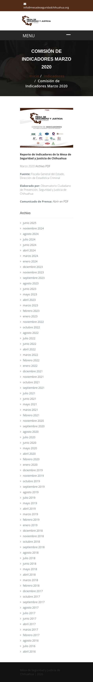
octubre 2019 (31, 481)
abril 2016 (29, 651)
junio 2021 (29, 399)
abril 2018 (29, 574)
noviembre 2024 (33, 228)
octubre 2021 (31, 382)
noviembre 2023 (33, 272)
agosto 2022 (31, 333)
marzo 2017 (30, 629)
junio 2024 (29, 245)
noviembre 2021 (33, 377)
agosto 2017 (31, 607)
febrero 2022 (31, 360)
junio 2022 (29, 344)
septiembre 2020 (34, 426)
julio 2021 (29, 393)
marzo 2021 (30, 410)
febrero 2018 (31, 585)
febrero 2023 (31, 311)
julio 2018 (29, 558)
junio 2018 (29, 563)
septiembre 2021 (34, 388)
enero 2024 (30, 261)
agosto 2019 (31, 492)
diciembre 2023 (33, 267)
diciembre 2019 (33, 470)
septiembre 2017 (34, 602)
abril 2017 (29, 624)
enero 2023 (30, 316)
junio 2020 (29, 443)
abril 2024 (29, 250)
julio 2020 (29, 437)
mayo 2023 (30, 294)
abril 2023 (29, 300)
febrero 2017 (31, 635)
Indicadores (54, 76)
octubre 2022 (31, 327)
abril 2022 (29, 349)
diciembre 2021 (33, 371)
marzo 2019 (30, 514)
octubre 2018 (31, 541)
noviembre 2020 (33, 421)
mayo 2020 (30, 448)
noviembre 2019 (33, 475)
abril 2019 (29, 508)
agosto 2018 (31, 552)
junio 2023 (29, 289)
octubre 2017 (31, 596)
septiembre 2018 (34, 547)
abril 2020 (29, 454)
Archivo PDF (42, 166)
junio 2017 (29, 618)
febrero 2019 (31, 519)
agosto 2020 (31, 432)
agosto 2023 (31, 283)
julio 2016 (29, 646)
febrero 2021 (31, 415)
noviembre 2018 (33, 536)
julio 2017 (29, 613)
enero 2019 (30, 525)
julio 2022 (29, 338)
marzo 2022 (30, 355)
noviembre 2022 (33, 322)
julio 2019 (29, 497)
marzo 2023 (30, 305)
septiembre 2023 (34, 278)
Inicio (34, 76)
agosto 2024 (31, 234)
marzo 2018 (30, 580)
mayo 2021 (30, 404)
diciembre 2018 (33, 530)
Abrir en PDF (60, 201)
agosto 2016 (31, 640)
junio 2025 (29, 223)
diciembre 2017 (33, 591)
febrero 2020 (31, 459)
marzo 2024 (30, 256)
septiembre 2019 (34, 486)
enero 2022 (30, 366)
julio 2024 (29, 239)
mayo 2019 (30, 503)
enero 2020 (30, 465)
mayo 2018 (30, 569)
